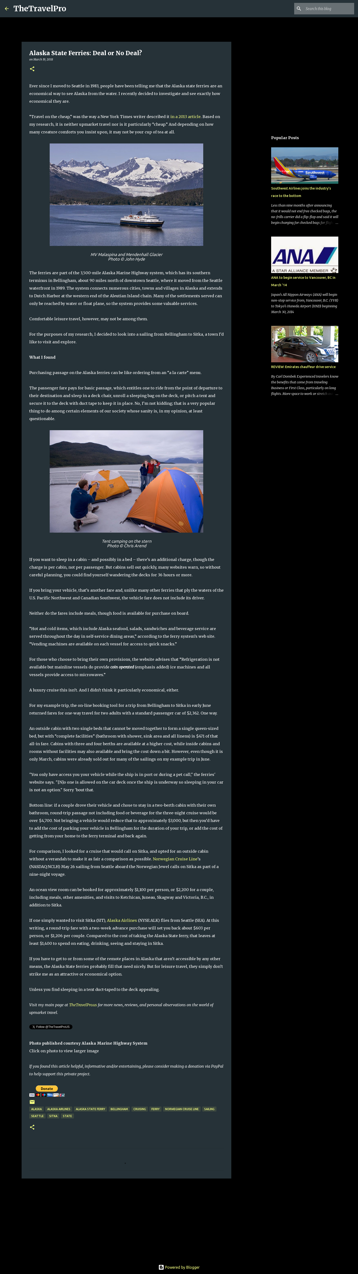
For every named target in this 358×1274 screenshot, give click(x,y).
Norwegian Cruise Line (175, 859)
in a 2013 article (185, 116)
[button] (32, 69)
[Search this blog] (329, 8)
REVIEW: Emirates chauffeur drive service (303, 367)
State (67, 1116)
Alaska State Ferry (90, 1109)
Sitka (53, 1116)
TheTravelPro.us (83, 1004)
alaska (36, 1109)
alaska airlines (58, 1109)
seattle (37, 1116)
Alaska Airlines (122, 920)
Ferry (155, 1109)
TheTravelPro (39, 8)
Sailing (209, 1109)
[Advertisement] (126, 1219)
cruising (139, 1109)
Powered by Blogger (179, 1267)
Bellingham (119, 1109)
